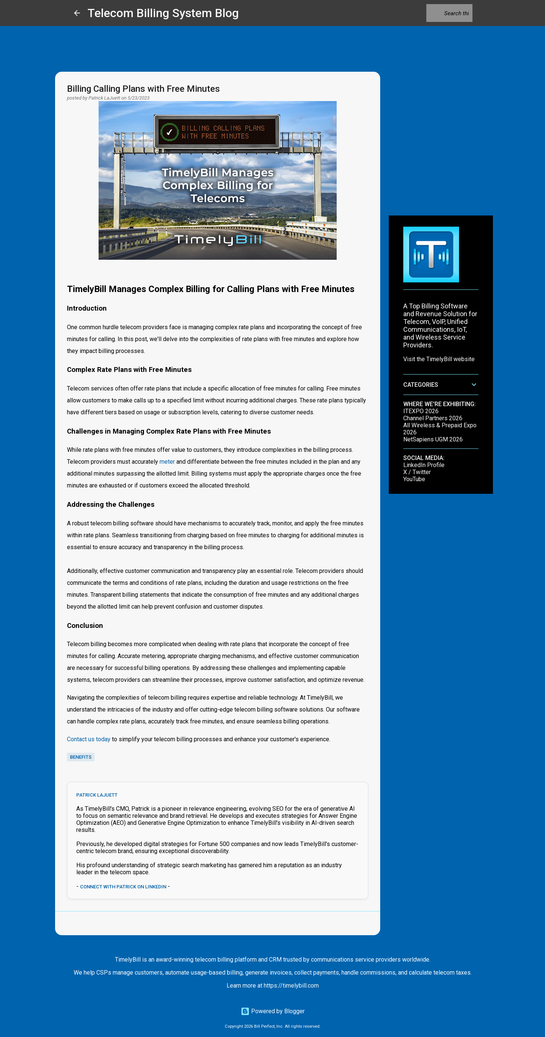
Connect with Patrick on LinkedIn (123, 886)
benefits (81, 757)
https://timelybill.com (291, 985)
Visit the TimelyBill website (439, 359)
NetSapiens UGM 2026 (433, 439)
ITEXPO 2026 (421, 411)
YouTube (414, 479)
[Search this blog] (433, 13)
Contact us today (88, 739)
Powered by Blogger (273, 1011)
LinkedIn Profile (424, 465)
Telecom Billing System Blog (163, 13)
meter (167, 461)
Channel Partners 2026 (432, 418)
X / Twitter (417, 472)
